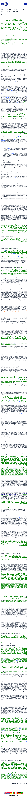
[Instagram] (14, 795)
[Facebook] (12, 795)
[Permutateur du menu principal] (25, 4)
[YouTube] (10, 795)
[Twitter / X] (16, 795)
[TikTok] (18, 795)
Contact (5, 791)
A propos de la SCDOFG (13, 791)
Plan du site (22, 791)
